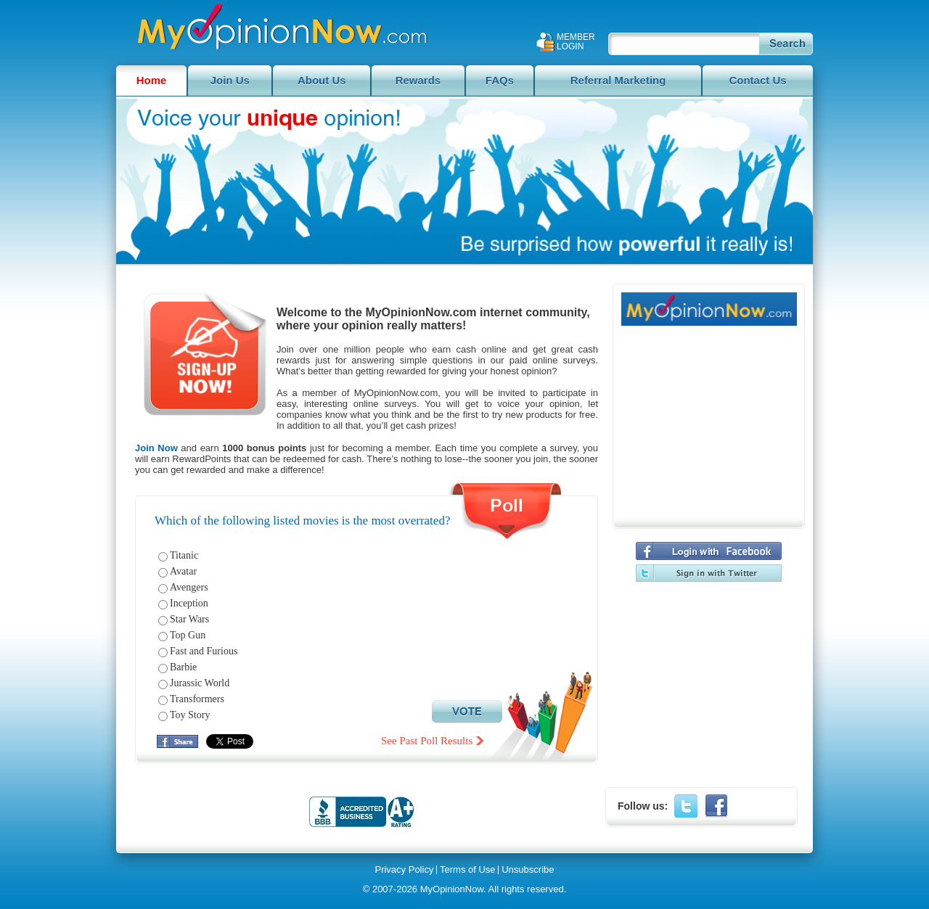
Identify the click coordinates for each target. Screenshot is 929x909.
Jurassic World (199, 683)
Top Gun (187, 635)
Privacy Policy (404, 869)
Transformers (197, 699)
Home (151, 80)
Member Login (576, 42)
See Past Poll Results (426, 740)
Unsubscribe (528, 869)
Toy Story (190, 714)
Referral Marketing (618, 80)
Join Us (230, 80)
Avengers (189, 587)
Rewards (418, 80)
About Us (322, 80)
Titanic (184, 555)
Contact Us (757, 80)
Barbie (183, 667)
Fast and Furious (203, 651)
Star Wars (189, 619)
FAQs (500, 80)
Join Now (156, 448)
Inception (189, 603)
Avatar (183, 571)
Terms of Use (468, 869)
